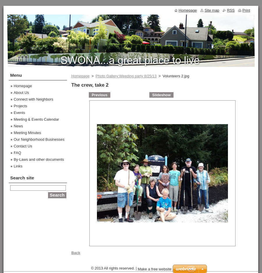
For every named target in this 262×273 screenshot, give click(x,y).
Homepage (80, 76)
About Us (21, 92)
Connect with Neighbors (33, 99)
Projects (20, 106)
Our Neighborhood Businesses (39, 139)
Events (19, 112)
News (18, 126)
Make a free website (154, 269)
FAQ (17, 153)
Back (75, 253)
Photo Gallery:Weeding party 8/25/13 (126, 76)
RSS (231, 10)
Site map (212, 10)
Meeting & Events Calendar (36, 119)
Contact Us (23, 146)
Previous (99, 95)
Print (246, 10)
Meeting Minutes (27, 133)
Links (18, 166)
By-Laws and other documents (39, 159)
